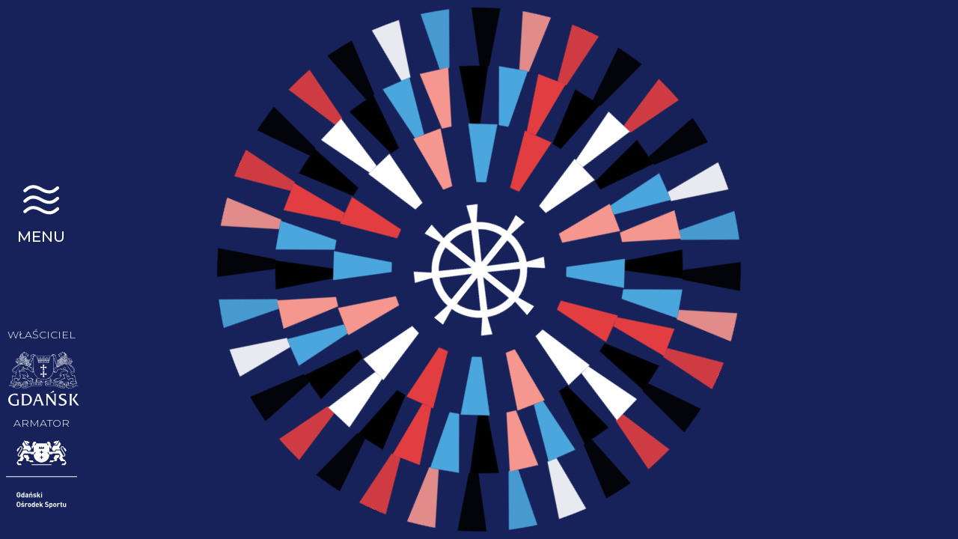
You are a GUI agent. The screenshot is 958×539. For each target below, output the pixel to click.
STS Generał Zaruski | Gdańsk (41, 63)
